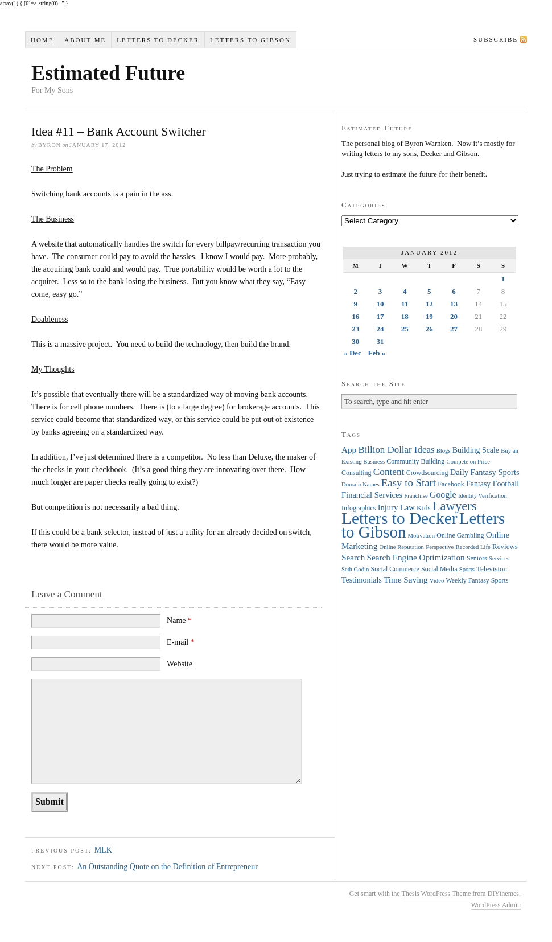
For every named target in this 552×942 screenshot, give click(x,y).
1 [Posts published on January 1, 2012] (503, 279)
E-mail (181, 642)
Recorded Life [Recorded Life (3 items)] (473, 547)
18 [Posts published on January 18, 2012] (405, 316)
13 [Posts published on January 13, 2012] (454, 304)
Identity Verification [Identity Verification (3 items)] (482, 496)
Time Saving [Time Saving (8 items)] (406, 579)
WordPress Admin (496, 905)
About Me (85, 39)
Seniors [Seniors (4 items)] (477, 558)
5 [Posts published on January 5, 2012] (429, 291)
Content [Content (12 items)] (389, 471)
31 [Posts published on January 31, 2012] (380, 341)
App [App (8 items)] (348, 449)
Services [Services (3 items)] (499, 558)
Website (179, 664)
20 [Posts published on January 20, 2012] (454, 316)
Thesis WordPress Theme (436, 894)
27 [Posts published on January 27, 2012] (454, 329)
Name (179, 620)
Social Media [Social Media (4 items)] (439, 569)
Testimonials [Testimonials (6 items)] (361, 580)
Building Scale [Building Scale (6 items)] (475, 450)
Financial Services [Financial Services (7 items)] (371, 494)
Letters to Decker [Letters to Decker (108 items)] (399, 518)
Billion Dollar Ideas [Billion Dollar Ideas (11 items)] (396, 449)
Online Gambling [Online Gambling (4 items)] (460, 535)
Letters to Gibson (250, 39)
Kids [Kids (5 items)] (424, 507)
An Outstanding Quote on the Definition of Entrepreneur (167, 866)
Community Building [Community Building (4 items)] (415, 461)
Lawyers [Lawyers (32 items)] (454, 506)
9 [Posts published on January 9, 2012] (355, 304)
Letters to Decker (158, 39)
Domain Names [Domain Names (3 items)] (360, 484)
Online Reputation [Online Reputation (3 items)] (402, 547)
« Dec (352, 353)
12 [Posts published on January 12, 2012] (429, 304)
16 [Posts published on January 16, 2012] (355, 316)
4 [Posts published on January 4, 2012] (405, 291)
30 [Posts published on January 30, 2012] (355, 341)
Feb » (377, 353)
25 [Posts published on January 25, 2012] (405, 329)
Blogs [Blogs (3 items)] (443, 451)
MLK (103, 850)
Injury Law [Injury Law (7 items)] (396, 507)
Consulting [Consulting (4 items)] (356, 473)
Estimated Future (108, 73)
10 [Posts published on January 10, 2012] (380, 304)
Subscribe (495, 39)
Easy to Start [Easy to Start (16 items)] (408, 483)
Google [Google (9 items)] (443, 494)
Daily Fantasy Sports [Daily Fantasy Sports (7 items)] (485, 472)
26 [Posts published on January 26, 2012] (429, 329)
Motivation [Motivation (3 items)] (421, 536)
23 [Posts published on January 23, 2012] (355, 329)
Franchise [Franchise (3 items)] (415, 496)
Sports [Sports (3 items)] (467, 569)
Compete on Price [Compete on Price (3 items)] (468, 461)
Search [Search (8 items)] (353, 557)
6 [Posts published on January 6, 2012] (454, 291)
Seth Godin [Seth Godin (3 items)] (355, 569)
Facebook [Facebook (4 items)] (451, 484)
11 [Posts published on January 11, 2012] (404, 304)
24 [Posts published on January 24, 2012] (380, 329)
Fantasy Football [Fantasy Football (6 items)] (492, 484)
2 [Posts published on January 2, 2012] (355, 291)
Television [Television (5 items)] (491, 568)
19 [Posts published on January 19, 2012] (429, 316)
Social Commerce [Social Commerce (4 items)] (395, 569)
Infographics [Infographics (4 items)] (358, 508)
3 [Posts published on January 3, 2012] (380, 291)
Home (42, 39)
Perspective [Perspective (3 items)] (440, 547)
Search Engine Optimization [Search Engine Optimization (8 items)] (416, 557)
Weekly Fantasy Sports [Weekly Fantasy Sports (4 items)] (477, 580)
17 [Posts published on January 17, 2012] (380, 316)
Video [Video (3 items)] (437, 581)
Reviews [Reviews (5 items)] (505, 546)
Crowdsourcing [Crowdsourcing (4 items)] (427, 473)
